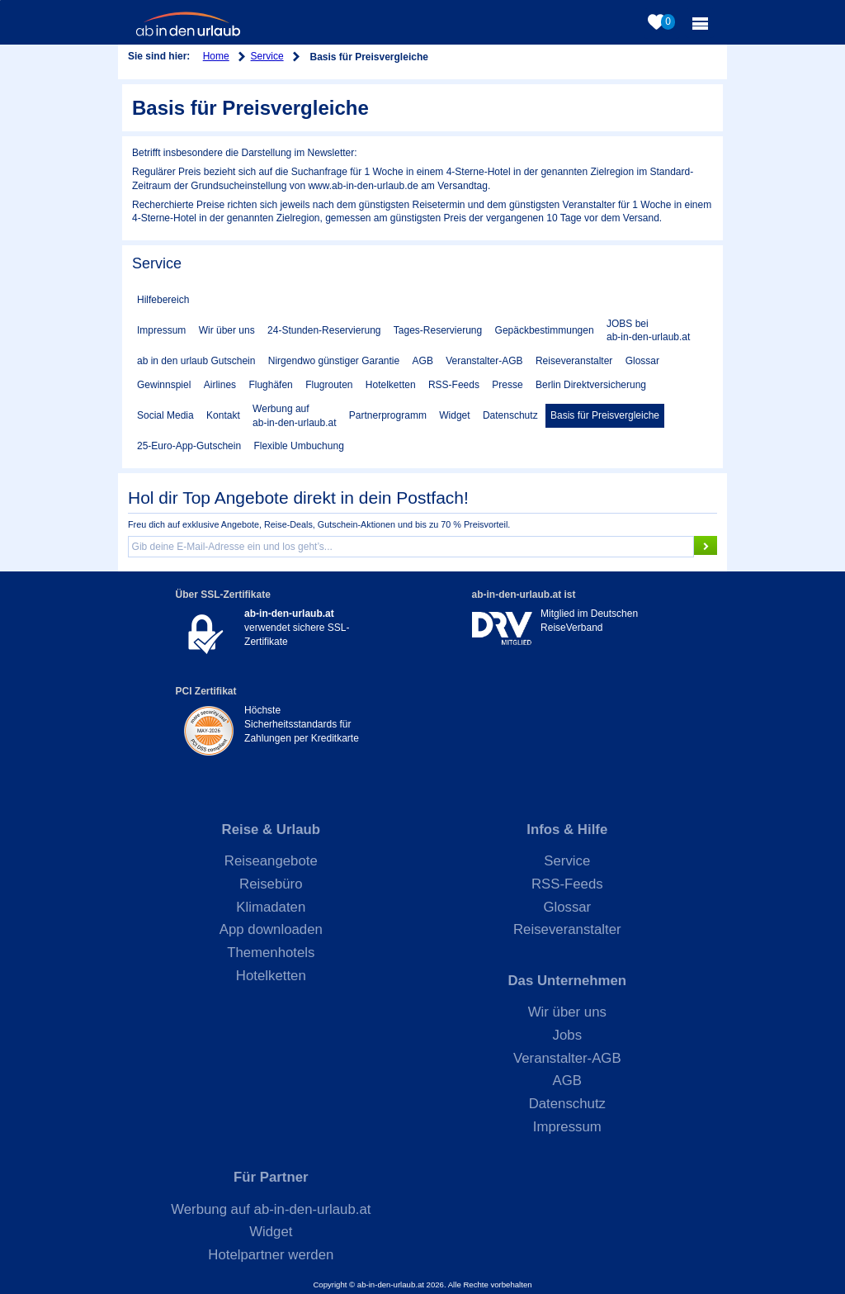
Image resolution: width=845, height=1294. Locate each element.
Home (216, 56)
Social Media (165, 415)
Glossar (642, 361)
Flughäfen (270, 385)
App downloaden (271, 929)
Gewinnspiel (164, 385)
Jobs (567, 1035)
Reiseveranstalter (574, 361)
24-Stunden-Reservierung (323, 330)
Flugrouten (328, 385)
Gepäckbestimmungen (544, 330)
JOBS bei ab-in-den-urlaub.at (648, 331)
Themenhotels (270, 952)
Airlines (220, 385)
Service (267, 56)
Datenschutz (510, 415)
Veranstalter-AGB (484, 361)
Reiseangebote (271, 861)
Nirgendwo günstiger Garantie (333, 361)
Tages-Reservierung (438, 330)
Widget (454, 415)
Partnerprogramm (388, 415)
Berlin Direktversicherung (591, 385)
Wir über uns (227, 330)
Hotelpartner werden (270, 1255)
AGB (423, 361)
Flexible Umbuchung (298, 446)
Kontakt (223, 415)
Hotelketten (391, 385)
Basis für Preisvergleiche (604, 415)
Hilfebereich (163, 300)
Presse (507, 385)
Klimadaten (270, 907)
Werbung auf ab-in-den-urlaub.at (294, 416)
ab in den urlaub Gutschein (196, 361)
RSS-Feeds (453, 385)
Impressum (161, 330)
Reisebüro (271, 884)
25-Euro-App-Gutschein (189, 446)
